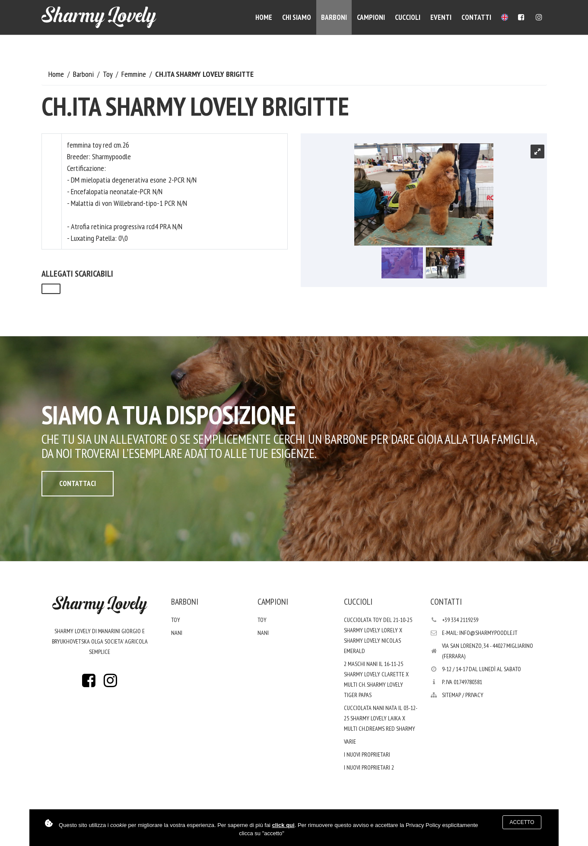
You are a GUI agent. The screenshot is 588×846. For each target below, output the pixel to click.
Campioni (371, 17)
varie (350, 741)
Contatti (476, 17)
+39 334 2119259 (460, 620)
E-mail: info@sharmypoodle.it (480, 633)
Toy (108, 74)
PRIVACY (474, 695)
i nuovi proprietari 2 (369, 767)
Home (263, 17)
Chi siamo (296, 17)
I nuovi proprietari (367, 754)
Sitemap (451, 695)
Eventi (440, 17)
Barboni (334, 17)
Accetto (521, 822)
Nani (176, 633)
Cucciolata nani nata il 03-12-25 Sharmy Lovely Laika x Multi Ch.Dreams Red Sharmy (380, 718)
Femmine (134, 74)
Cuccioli (407, 17)
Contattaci (77, 483)
